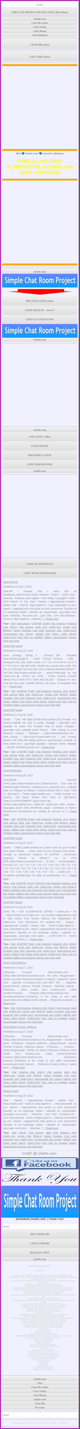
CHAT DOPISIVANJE (40, 464)
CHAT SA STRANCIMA (40, 319)
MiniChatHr (43, 1329)
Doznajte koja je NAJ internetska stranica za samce (43, 1325)
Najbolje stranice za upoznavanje (43, 1345)
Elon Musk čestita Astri (43, 1313)
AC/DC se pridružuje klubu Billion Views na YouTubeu (43, 1323)
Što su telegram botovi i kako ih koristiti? (43, 1298)
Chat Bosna (43, 1362)
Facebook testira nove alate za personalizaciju (43, 1311)
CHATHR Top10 (12, 902)
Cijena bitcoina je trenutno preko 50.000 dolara (43, 1338)
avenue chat (42, 705)
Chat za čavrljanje (43, 1343)
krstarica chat (59, 691)
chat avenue (26, 627)
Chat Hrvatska (43, 1366)
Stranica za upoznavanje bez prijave (43, 1346)
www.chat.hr (10, 581)
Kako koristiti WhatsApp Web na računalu (43, 1309)
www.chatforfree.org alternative (43, 1359)
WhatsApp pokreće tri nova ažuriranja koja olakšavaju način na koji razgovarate (43, 1318)
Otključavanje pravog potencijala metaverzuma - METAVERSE (43, 1314)
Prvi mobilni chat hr (43, 1330)
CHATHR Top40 (12, 710)
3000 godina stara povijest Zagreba (43, 1334)
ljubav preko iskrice (64, 634)
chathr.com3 (10, 637)
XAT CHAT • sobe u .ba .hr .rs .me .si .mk (43, 1352)
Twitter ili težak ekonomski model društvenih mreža (43, 1286)
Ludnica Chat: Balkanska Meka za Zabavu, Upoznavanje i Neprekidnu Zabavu (43, 1275)
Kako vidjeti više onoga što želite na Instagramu (43, 1293)
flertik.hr (7, 630)
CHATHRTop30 (12, 770)
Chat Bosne (39, 31)
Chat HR (40, 1403)
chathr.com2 (69, 630)
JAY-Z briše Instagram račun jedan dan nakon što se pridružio (43, 1320)
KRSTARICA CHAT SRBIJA (19, 1026)
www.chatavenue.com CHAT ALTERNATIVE (43, 1355)
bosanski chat (53, 630)
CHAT (39, 4)
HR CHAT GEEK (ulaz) (40, 301)
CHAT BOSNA (39, 446)
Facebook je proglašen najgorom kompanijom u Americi (43, 1307)
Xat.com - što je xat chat (43, 1339)
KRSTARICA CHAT (40, 455)
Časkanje (43, 1348)
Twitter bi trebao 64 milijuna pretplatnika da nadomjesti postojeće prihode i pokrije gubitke (43, 1301)
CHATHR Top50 (40, 623)
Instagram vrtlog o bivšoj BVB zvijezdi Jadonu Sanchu (43, 1291)
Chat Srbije (39, 27)
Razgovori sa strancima (43, 1341)
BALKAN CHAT (40, 1252)
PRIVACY (53, 1423)
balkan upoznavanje (55, 637)
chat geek (13, 641)
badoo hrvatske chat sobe (28, 630)
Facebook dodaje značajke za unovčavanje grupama (43, 1316)
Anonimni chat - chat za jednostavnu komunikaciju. (43, 1327)
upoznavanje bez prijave (18, 634)
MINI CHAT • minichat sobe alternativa (43, 1353)
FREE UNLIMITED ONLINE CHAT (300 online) (40, 12)
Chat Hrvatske (39, 22)
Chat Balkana (40, 35)
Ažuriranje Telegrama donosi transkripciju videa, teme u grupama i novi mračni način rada (43, 1296)
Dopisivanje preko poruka (43, 1369)
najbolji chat (42, 634)
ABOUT (33, 1423)
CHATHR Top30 (26, 819)
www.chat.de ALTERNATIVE (43, 1350)
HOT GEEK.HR (39, 1234)
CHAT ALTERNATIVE (39, 564)
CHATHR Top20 (12, 838)
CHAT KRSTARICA (14, 962)
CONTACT (43, 1423)
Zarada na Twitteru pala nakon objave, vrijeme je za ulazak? (43, 1322)
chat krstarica (58, 623)
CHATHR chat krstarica (48, 883)
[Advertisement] (40, 107)
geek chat (41, 627)
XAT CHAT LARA (40, 436)
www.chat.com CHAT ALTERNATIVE (43, 1357)
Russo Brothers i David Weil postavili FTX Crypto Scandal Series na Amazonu (43, 1288)
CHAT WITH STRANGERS (40, 573)
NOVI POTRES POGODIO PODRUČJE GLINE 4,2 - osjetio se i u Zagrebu (43, 1336)
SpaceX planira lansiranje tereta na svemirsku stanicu (43, 1304)
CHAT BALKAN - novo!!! (40, 310)
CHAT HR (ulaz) (39, 44)
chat (13, 623)
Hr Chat (39, 1407)
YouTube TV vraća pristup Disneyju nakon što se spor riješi (43, 1306)
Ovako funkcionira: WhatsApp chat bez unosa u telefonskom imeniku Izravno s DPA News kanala (43, 1281)
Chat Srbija (43, 1364)
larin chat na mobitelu (30, 637)
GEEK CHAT (11, 1091)
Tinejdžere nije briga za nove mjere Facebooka (43, 1284)
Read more (52, 619)
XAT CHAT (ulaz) (40, 56)
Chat (40, 1383)
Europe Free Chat (43, 1361)
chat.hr (13, 627)
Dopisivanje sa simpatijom (43, 1368)
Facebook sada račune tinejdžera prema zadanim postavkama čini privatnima (43, 1290)
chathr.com (39, 18)
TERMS (62, 1423)
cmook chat (69, 627)
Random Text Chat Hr (43, 1332)
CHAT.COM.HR (39, 1243)
